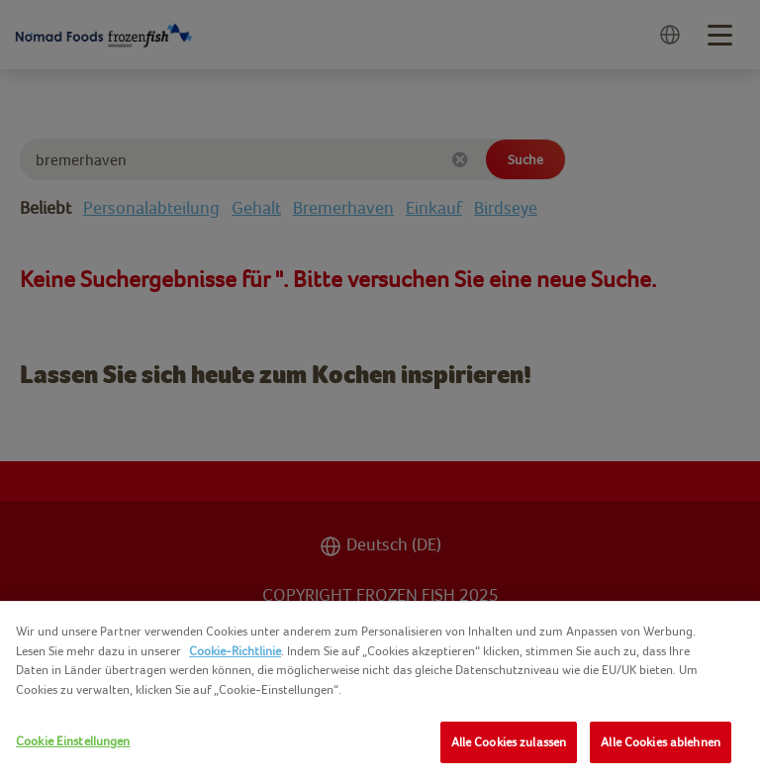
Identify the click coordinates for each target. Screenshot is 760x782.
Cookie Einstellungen (73, 740)
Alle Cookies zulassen (509, 741)
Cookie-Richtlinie (235, 650)
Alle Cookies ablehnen (660, 741)
